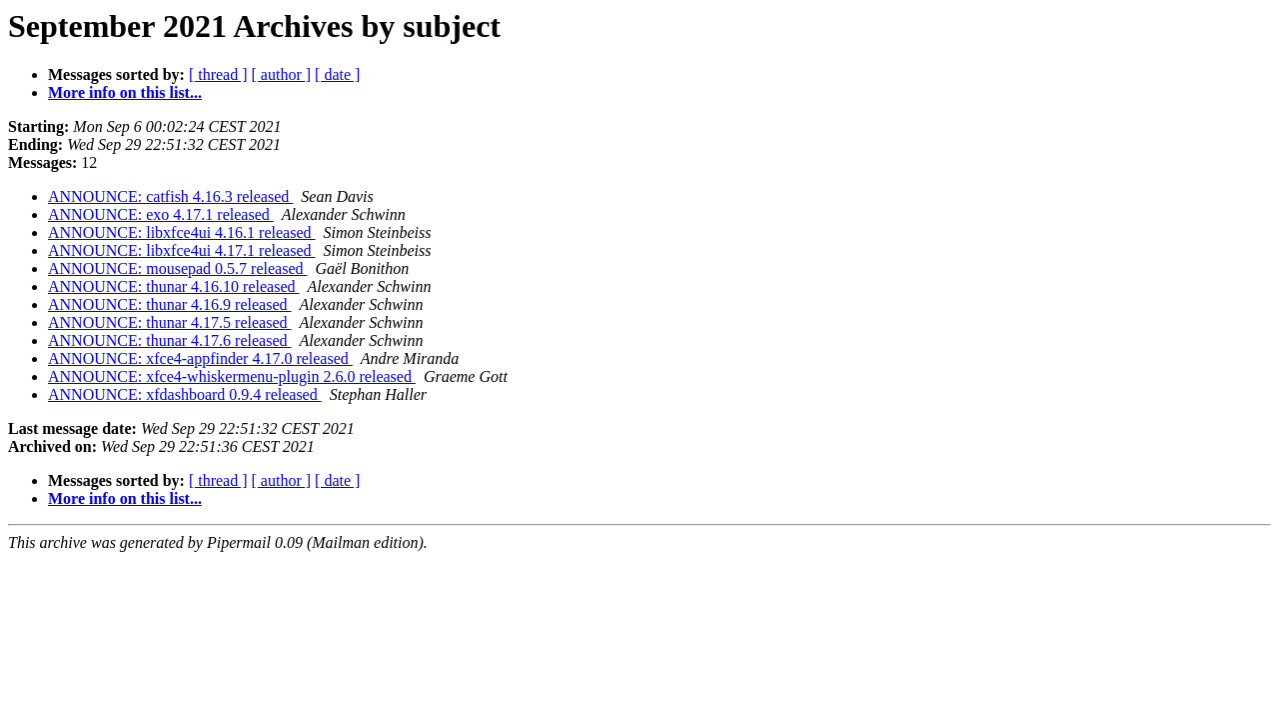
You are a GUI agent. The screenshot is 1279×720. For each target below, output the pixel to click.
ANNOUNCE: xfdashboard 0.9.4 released (185, 394)
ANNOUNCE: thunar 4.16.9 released (170, 304)
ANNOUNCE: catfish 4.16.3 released (170, 196)
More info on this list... (125, 92)
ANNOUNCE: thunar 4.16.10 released (174, 286)
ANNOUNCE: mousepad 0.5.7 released (178, 268)
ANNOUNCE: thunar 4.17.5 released (170, 322)
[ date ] (337, 74)
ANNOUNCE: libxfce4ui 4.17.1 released (182, 250)
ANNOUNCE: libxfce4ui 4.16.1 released (182, 232)
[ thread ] (218, 74)
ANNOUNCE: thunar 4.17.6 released (170, 340)
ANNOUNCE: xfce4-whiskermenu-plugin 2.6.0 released (232, 376)
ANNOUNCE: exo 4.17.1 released (161, 214)
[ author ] (282, 74)
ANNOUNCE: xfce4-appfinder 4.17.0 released (200, 358)
